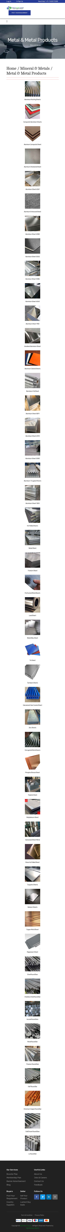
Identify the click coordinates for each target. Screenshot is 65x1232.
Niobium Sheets (32, 907)
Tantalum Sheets (32, 683)
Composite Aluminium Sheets (32, 122)
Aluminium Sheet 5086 (32, 279)
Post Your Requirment (20, 12)
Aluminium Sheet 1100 (32, 324)
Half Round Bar (32, 1086)
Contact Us (39, 1181)
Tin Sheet (32, 660)
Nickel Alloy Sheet (32, 638)
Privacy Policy (39, 1215)
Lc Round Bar (33, 1154)
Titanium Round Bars (32, 1064)
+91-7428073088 (52, 1)
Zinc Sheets (32, 728)
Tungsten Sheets (32, 885)
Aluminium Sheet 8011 (32, 414)
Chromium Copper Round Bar (32, 1109)
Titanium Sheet (32, 571)
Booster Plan (12, 1174)
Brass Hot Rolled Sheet (32, 862)
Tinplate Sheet (32, 795)
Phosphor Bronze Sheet (32, 772)
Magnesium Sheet (32, 952)
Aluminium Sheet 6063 (32, 301)
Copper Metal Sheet (32, 929)
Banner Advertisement (16, 1181)
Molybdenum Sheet (32, 817)
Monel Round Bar (32, 1042)
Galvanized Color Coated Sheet (32, 705)
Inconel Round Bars (32, 1019)
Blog (9, 1185)
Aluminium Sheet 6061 (32, 189)
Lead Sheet (32, 615)
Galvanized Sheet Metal (32, 840)
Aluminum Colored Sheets (33, 369)
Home (11, 68)
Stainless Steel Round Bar (32, 997)
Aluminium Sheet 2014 (32, 436)
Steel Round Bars (32, 974)
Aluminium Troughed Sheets (32, 481)
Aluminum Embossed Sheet (32, 212)
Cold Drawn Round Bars (33, 1131)
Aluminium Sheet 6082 (32, 234)
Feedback (38, 1185)
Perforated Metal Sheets (32, 593)
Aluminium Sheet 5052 (32, 257)
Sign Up (19, 1)
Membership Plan (14, 1178)
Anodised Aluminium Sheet (32, 346)
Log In (9, 1)
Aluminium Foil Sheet (32, 391)
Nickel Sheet (32, 548)
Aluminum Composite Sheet (32, 144)
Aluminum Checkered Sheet (32, 167)
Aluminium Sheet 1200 (32, 503)
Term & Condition (26, 1215)
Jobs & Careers (40, 1178)
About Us (38, 1174)
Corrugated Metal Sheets (32, 750)
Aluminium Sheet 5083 (32, 458)
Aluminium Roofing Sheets (32, 99)
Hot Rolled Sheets (32, 526)
